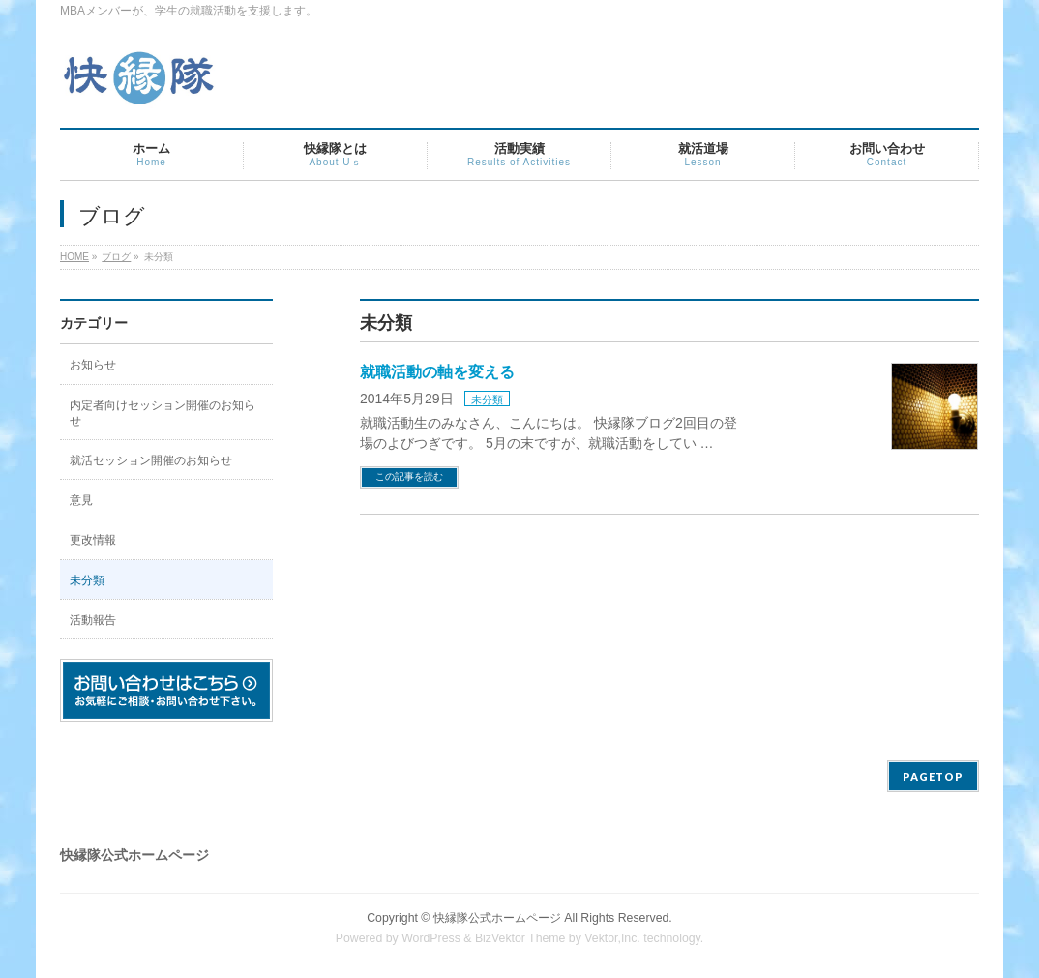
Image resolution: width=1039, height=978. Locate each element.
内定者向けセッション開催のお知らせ (162, 413)
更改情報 (93, 540)
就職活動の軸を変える (437, 372)
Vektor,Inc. (612, 938)
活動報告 (93, 620)
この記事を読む (409, 476)
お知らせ (93, 364)
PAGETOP (933, 776)
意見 (81, 500)
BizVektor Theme (520, 938)
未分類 (487, 399)
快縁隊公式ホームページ (497, 918)
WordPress (430, 938)
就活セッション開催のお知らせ (151, 460)
